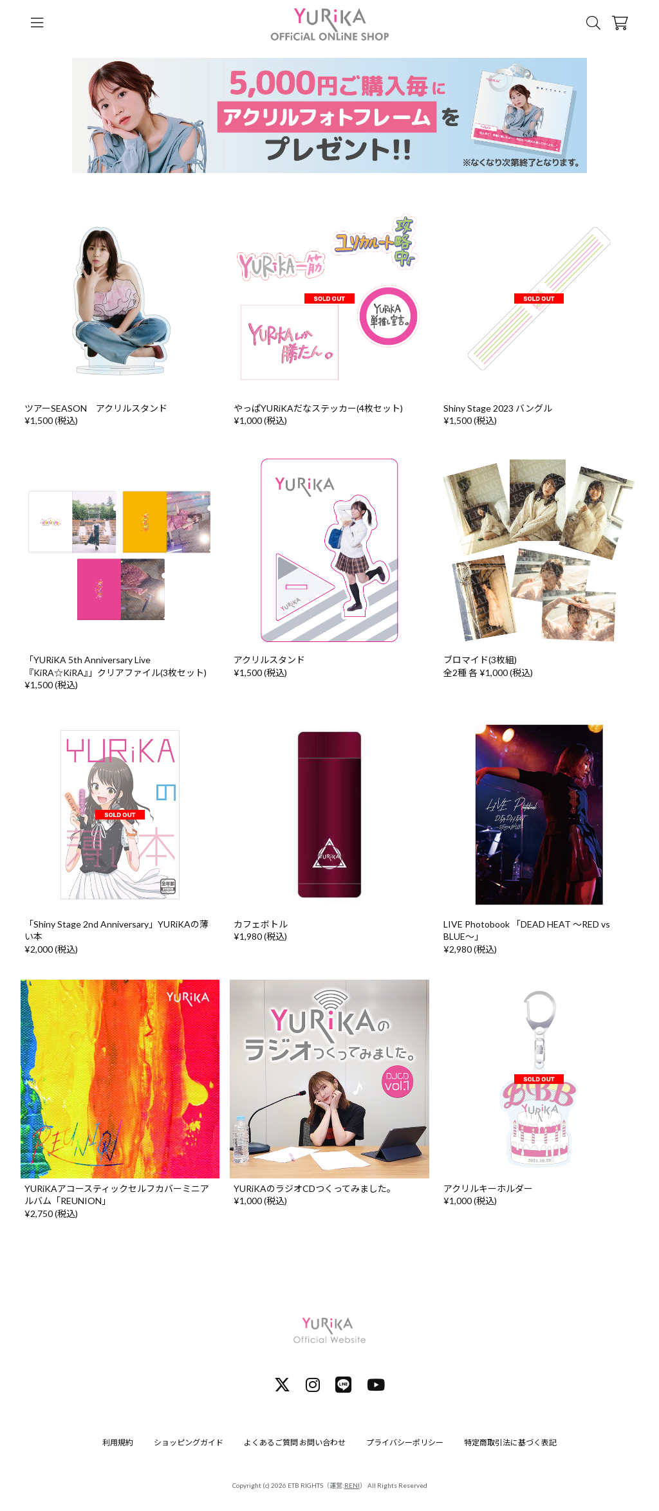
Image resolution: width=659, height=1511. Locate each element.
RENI (352, 1485)
